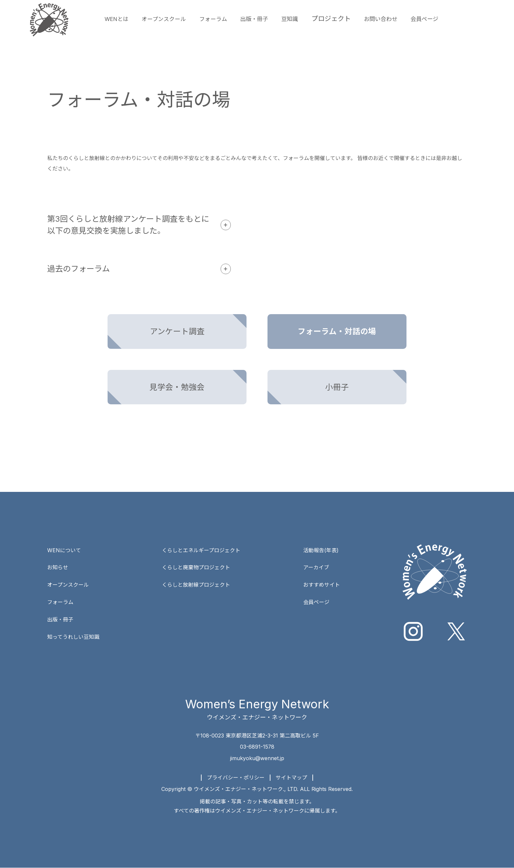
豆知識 (314, 19)
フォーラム (228, 19)
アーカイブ (316, 568)
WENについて (64, 551)
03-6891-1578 (257, 747)
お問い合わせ (409, 19)
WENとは (118, 19)
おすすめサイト (321, 585)
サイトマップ (291, 778)
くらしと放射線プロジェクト (196, 585)
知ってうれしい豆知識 (73, 636)
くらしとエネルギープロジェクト (201, 551)
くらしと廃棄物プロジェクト (196, 568)
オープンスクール (173, 19)
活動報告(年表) (321, 551)
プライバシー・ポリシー (236, 778)
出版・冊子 (274, 19)
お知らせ (57, 568)
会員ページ (459, 19)
